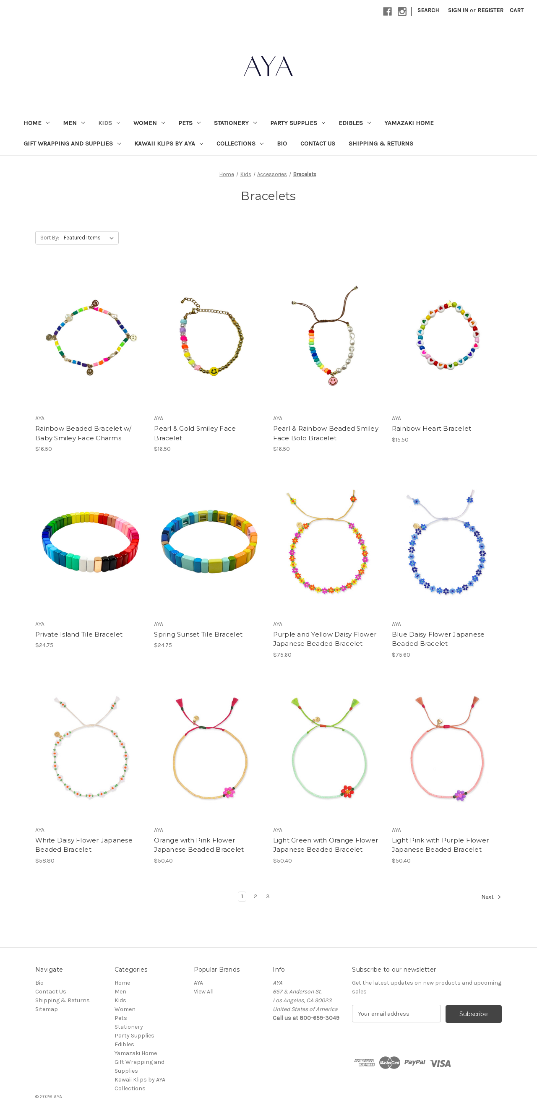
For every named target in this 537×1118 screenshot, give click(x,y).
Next (491, 897)
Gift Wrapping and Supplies (72, 143)
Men (74, 123)
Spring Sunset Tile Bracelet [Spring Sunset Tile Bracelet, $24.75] (198, 634)
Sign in (458, 10)
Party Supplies (297, 123)
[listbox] (90, 237)
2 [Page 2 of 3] (255, 896)
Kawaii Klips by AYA (168, 143)
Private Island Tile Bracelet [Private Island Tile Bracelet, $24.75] (79, 634)
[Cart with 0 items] (516, 10)
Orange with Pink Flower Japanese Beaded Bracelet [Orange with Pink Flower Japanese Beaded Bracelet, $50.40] (199, 845)
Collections (239, 143)
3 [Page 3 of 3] (268, 896)
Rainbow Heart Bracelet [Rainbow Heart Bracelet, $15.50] (432, 428)
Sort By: (49, 237)
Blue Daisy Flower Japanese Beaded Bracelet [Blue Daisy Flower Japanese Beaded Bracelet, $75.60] (438, 639)
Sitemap (46, 1009)
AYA (198, 982)
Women (149, 123)
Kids (109, 123)
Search (428, 10)
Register (490, 10)
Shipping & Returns (381, 143)
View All (204, 991)
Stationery (235, 123)
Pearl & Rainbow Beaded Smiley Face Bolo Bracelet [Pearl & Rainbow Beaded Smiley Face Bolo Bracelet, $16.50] (325, 433)
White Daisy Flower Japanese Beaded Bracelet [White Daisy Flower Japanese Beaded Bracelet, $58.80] (84, 845)
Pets (189, 123)
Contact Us (317, 143)
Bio (282, 143)
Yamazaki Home (409, 123)
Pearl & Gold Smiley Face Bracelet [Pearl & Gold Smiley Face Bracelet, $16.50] (195, 433)
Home (36, 123)
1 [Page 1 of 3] (242, 896)
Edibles (355, 123)
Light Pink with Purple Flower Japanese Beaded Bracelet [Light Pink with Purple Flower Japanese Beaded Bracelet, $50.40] (440, 845)
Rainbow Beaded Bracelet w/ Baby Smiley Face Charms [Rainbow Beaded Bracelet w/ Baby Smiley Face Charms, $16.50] (83, 433)
